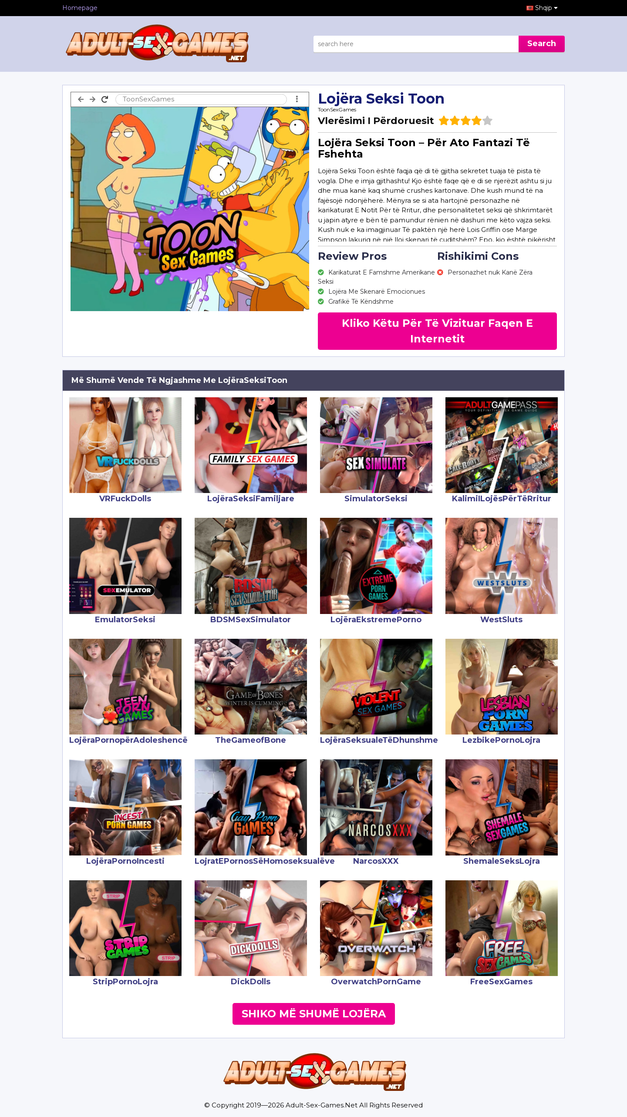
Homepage (80, 8)
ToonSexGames (337, 109)
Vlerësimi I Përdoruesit (376, 121)
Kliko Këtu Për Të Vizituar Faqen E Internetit (437, 331)
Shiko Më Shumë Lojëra (314, 1013)
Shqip (546, 8)
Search (541, 43)
